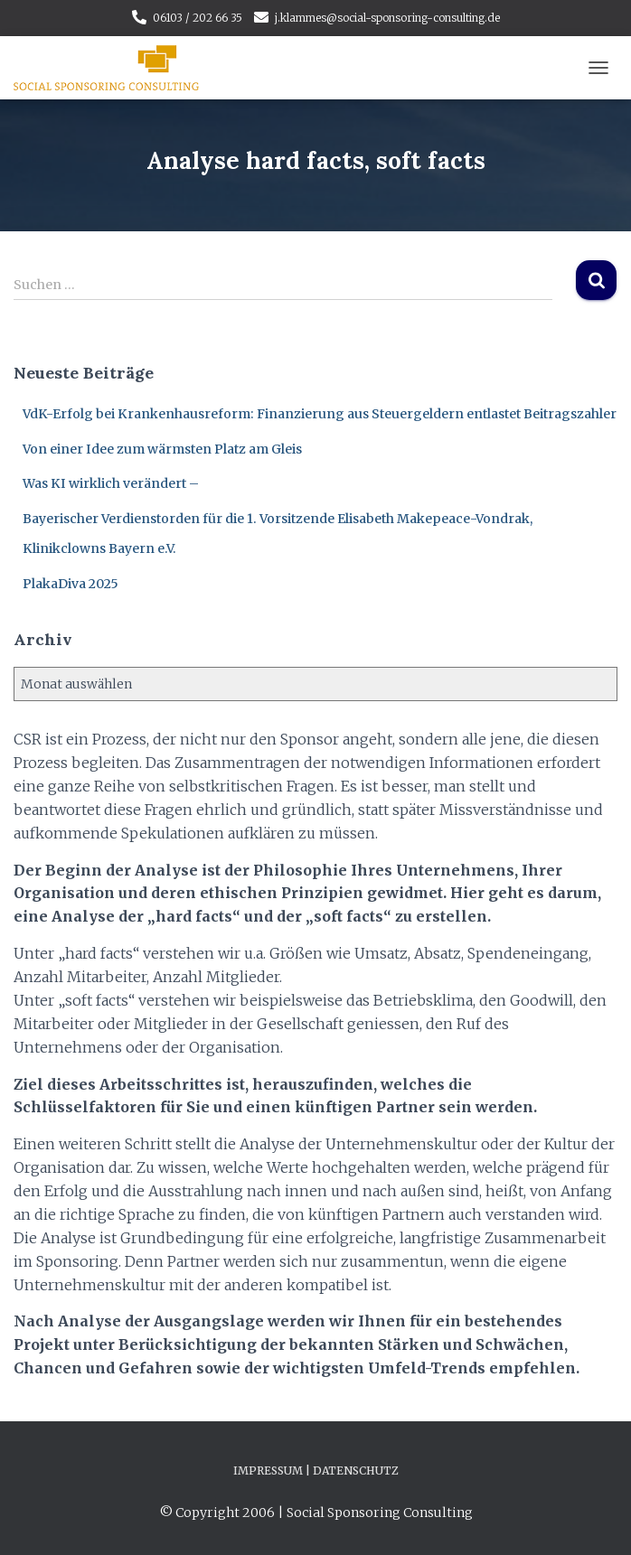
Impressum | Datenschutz (316, 1470)
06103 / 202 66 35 (197, 17)
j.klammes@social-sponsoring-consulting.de (387, 17)
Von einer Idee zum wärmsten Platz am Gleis (162, 449)
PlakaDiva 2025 (70, 584)
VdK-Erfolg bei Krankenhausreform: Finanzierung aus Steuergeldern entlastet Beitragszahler (320, 414)
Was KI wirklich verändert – (111, 483)
